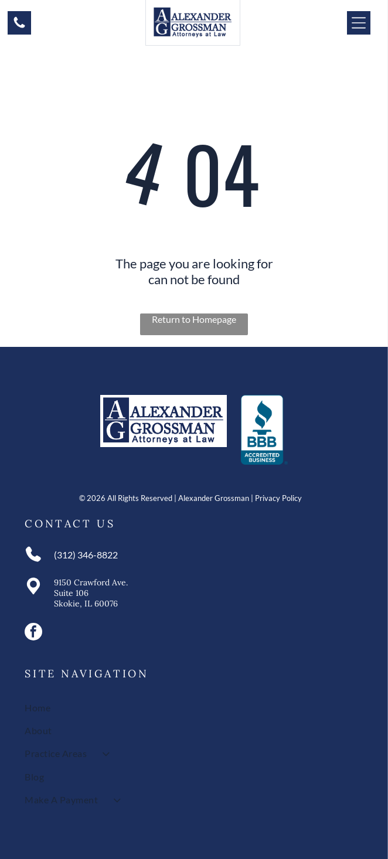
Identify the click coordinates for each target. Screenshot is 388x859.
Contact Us (70, 523)
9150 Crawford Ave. (91, 582)
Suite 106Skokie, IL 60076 (86, 598)
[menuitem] (194, 707)
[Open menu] (358, 23)
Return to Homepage (194, 319)
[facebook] (33, 633)
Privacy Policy (278, 498)
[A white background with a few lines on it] (19, 26)
